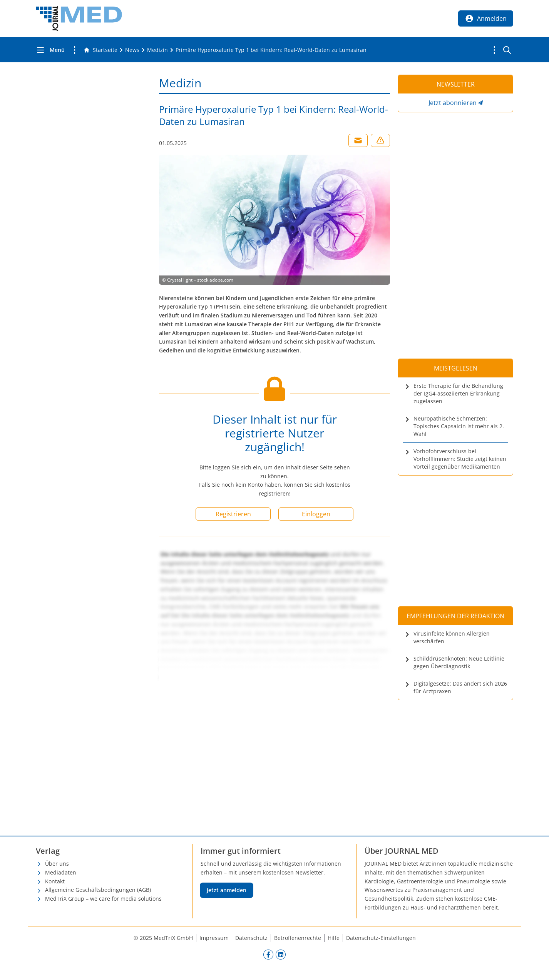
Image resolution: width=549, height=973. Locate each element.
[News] (132, 50)
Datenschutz (251, 937)
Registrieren (233, 514)
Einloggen (316, 514)
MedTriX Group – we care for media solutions (103, 898)
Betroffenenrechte (297, 937)
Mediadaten (60, 872)
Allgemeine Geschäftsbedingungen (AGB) (98, 889)
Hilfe (334, 937)
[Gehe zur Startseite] (100, 50)
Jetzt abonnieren (452, 102)
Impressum (214, 937)
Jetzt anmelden (226, 890)
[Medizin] (157, 50)
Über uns (57, 863)
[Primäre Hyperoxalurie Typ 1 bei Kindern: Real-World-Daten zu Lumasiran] (271, 50)
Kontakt (55, 881)
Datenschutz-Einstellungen (381, 937)
